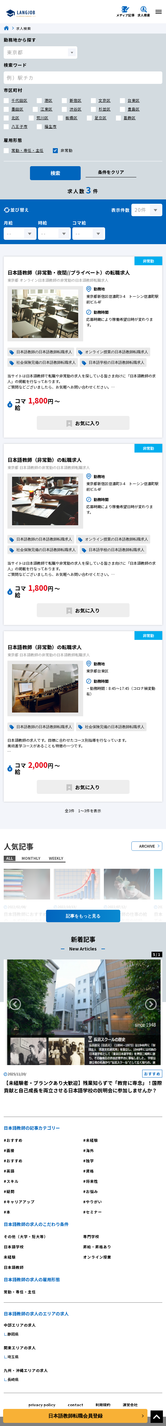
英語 (10, 1170)
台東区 (134, 100)
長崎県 (13, 1379)
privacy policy (41, 1404)
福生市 (51, 126)
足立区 (101, 117)
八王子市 (19, 126)
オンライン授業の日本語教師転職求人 (116, 352)
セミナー (94, 1211)
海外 (90, 1150)
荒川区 (42, 117)
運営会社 (130, 1404)
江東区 (46, 109)
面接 (10, 1150)
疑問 (10, 1191)
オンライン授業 (97, 1257)
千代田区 (19, 100)
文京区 (105, 100)
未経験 (92, 1140)
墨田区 (17, 109)
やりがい (94, 1201)
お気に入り (87, 423)
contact (75, 1404)
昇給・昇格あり (97, 1246)
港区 (49, 100)
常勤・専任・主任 (27, 150)
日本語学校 (14, 1246)
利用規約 (103, 1404)
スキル (12, 1181)
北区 (15, 117)
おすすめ (14, 1140)
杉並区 (105, 109)
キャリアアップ (20, 1201)
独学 (90, 1160)
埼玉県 (13, 1356)
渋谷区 (76, 109)
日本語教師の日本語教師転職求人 (44, 352)
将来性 (92, 1181)
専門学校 (91, 1236)
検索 (55, 173)
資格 (90, 1170)
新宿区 (76, 100)
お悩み (92, 1191)
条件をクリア (111, 172)
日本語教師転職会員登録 (75, 1416)
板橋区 (72, 117)
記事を (83, 915)
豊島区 (134, 109)
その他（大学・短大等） (26, 1236)
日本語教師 (14, 1267)
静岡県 (13, 1334)
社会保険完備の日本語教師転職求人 (46, 362)
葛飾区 (130, 117)
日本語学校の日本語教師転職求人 (116, 362)
